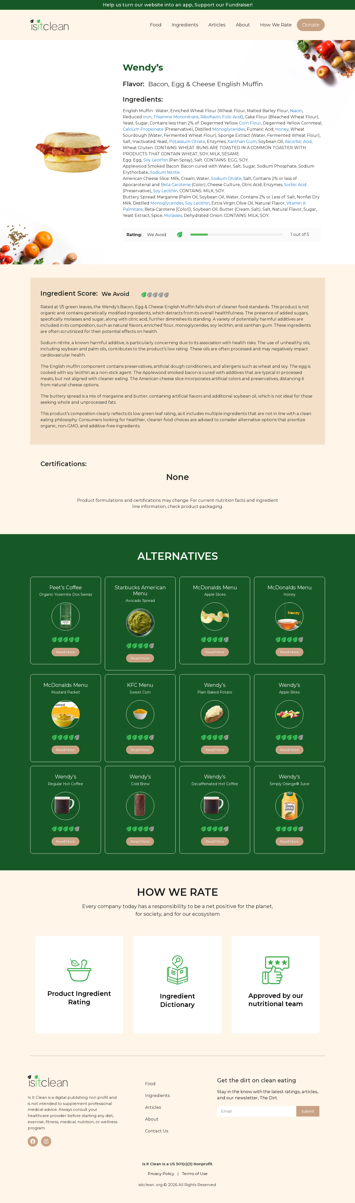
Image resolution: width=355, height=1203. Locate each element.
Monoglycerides (228, 129)
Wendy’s (215, 685)
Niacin (296, 110)
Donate (310, 25)
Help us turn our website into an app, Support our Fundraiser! (177, 5)
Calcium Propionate (143, 129)
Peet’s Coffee (65, 587)
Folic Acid (231, 116)
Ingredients (185, 25)
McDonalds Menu (215, 587)
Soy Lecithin (155, 160)
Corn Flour (250, 123)
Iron (147, 116)
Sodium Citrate (226, 178)
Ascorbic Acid (298, 141)
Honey (282, 129)
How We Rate (276, 25)
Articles (217, 25)
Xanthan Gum (242, 141)
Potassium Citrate (187, 141)
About (243, 25)
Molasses (173, 215)
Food (155, 25)
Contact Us (156, 1130)
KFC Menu (140, 685)
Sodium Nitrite (165, 172)
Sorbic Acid (295, 184)
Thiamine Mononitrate (176, 116)
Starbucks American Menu (140, 590)
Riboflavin (210, 116)
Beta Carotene (176, 184)
